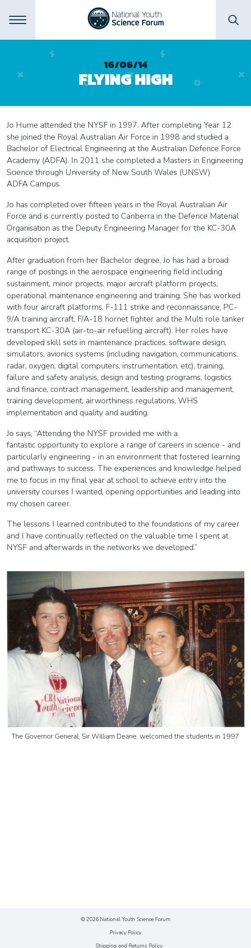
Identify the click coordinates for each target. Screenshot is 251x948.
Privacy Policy (125, 932)
